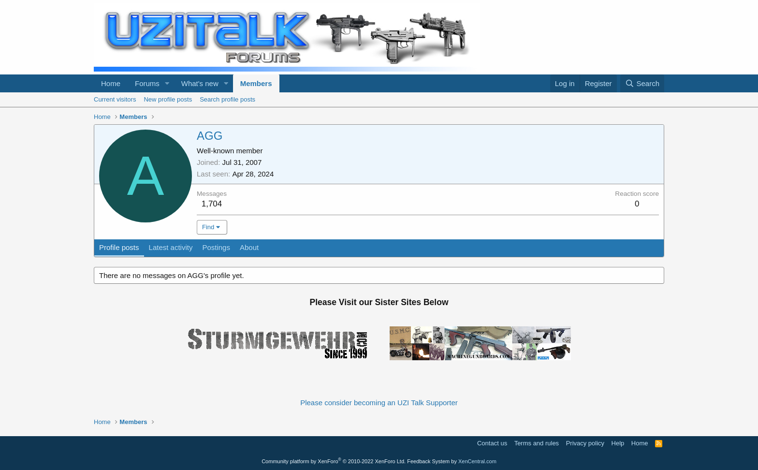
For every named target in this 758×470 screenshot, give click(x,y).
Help (618, 443)
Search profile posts (227, 99)
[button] (167, 83)
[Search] (642, 83)
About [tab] (249, 247)
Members (256, 83)
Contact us (492, 443)
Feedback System (428, 461)
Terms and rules (536, 443)
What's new (200, 83)
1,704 (212, 203)
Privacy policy (585, 443)
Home (110, 83)
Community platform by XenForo (334, 461)
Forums (147, 83)
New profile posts (168, 99)
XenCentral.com (477, 461)
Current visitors (115, 99)
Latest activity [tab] (171, 247)
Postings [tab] (216, 247)
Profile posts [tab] (119, 247)
